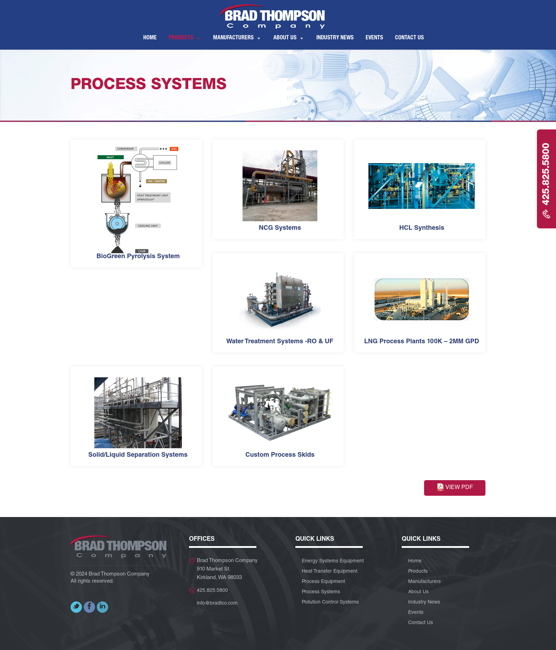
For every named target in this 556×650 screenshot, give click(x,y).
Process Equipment (323, 581)
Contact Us (409, 38)
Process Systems (321, 592)
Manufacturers (233, 38)
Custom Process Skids (280, 455)
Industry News (335, 38)
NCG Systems (280, 228)
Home (150, 38)
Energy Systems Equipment (333, 561)
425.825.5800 (212, 590)
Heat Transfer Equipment (329, 571)
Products (181, 38)
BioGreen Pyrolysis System (138, 257)
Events (374, 38)
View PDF (455, 487)
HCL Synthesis (421, 228)
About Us (284, 38)
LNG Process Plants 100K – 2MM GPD (421, 342)
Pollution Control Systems (330, 602)
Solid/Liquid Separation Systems (138, 455)
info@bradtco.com (217, 603)
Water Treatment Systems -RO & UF (279, 342)
